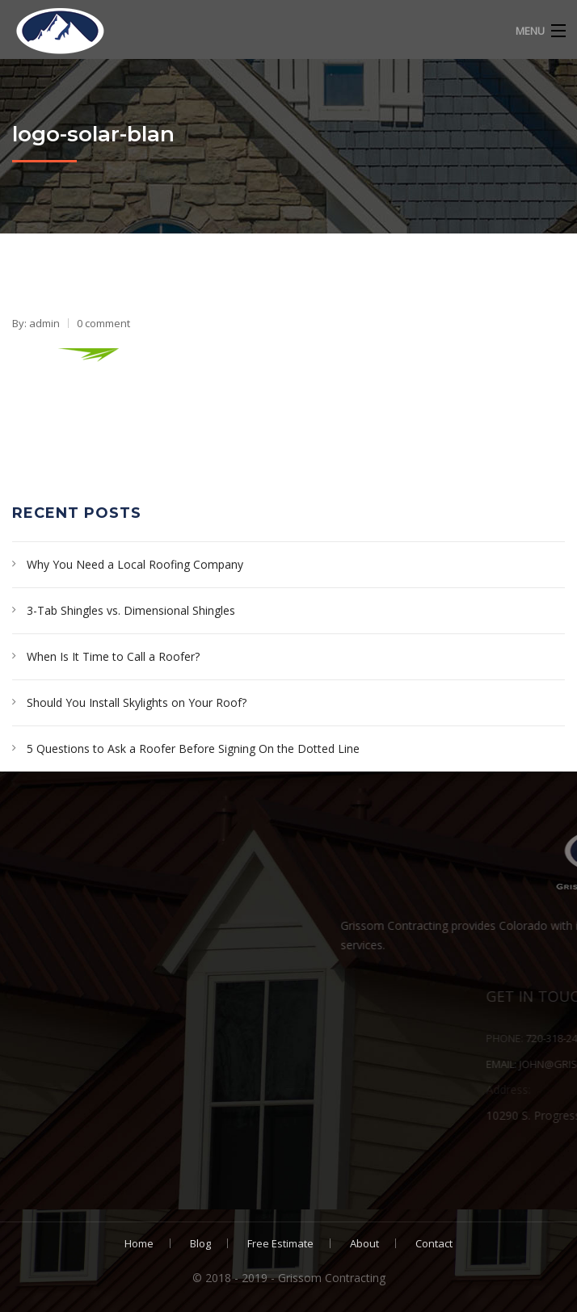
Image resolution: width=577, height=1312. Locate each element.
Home (139, 1243)
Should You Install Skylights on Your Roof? (136, 702)
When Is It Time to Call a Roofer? (113, 656)
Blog (200, 1243)
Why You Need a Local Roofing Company (135, 564)
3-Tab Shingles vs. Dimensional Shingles (131, 610)
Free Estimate (280, 1243)
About (364, 1243)
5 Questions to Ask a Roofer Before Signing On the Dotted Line (193, 748)
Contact (434, 1243)
